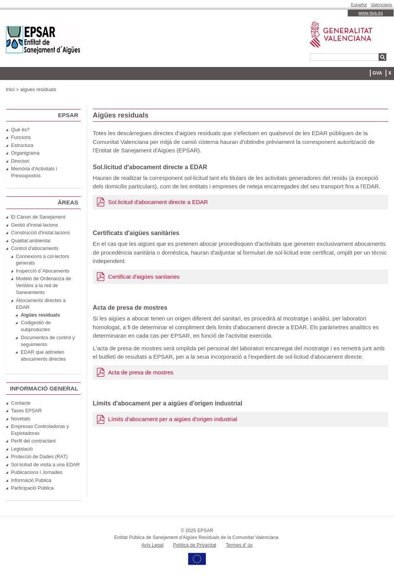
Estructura (22, 145)
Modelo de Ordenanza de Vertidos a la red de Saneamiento (43, 285)
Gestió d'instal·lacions (34, 225)
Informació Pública (31, 480)
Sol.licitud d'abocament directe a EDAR (158, 202)
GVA (377, 73)
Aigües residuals (40, 315)
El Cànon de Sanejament (38, 217)
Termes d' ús (239, 545)
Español (359, 4)
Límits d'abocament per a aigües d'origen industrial (172, 419)
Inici (10, 89)
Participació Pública (32, 488)
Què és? (20, 129)
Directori (20, 161)
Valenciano (381, 4)
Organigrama (25, 153)
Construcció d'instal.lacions (40, 232)
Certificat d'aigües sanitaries (144, 276)
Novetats (20, 418)
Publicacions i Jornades (36, 472)
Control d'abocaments (35, 248)
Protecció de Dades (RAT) (39, 456)
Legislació (22, 449)
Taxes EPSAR (26, 410)
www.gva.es (370, 13)
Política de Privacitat (194, 545)
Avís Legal (153, 545)
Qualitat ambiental (30, 240)
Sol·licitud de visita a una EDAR (45, 464)
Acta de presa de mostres (141, 372)
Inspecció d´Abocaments (43, 271)
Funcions (21, 137)
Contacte (21, 403)
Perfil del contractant (33, 441)
